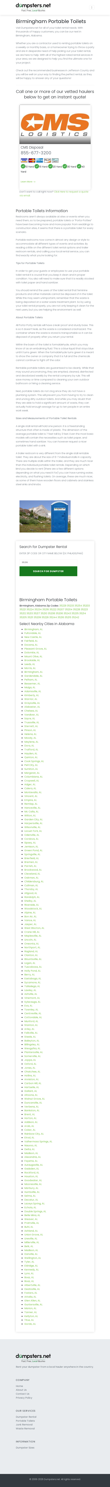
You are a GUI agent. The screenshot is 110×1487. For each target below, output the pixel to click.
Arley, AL (29, 1029)
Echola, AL (30, 1207)
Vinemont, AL (32, 998)
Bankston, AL (31, 1110)
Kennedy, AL (31, 1269)
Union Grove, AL (33, 1234)
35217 (36, 613)
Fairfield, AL (31, 641)
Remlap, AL (30, 804)
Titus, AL (29, 1320)
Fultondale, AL (32, 633)
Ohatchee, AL (32, 1071)
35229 (62, 605)
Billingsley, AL (32, 1044)
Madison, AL (31, 1153)
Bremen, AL (31, 862)
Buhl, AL (28, 1227)
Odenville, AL (31, 835)
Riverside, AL (31, 905)
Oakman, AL (31, 877)
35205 (23, 617)
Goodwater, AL (33, 1180)
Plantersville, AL (33, 1052)
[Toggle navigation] (91, 7)
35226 (45, 617)
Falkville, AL (31, 1033)
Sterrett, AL (31, 726)
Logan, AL (29, 963)
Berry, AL (29, 974)
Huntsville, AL (32, 1192)
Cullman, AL (31, 885)
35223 (84, 609)
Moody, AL (30, 738)
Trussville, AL (31, 722)
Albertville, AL (32, 1285)
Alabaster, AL (32, 707)
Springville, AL (32, 854)
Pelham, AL (30, 679)
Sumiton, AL (31, 769)
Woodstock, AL (33, 908)
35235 (75, 613)
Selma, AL (30, 1196)
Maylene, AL (31, 742)
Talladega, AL (32, 986)
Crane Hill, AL (32, 932)
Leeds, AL (29, 664)
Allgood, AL (30, 893)
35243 (67, 613)
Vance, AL (30, 920)
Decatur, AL (31, 1199)
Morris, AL (30, 668)
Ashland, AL (31, 1231)
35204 (68, 609)
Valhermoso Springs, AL (38, 1141)
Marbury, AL (31, 1188)
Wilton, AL (30, 815)
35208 (51, 613)
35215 (68, 617)
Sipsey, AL (30, 842)
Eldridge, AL (31, 1265)
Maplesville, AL (32, 936)
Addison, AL (31, 1122)
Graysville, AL (32, 703)
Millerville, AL (31, 1242)
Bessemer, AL (32, 683)
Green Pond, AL (33, 850)
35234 (38, 609)
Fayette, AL (31, 1161)
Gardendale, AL (33, 676)
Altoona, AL (31, 1095)
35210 (44, 613)
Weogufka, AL (32, 1048)
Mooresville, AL (33, 1184)
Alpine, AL (30, 912)
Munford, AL (31, 1021)
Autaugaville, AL (33, 1165)
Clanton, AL (31, 955)
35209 (37, 617)
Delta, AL (29, 1149)
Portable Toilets (25, 1421)
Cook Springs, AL (34, 761)
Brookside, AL (32, 660)
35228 (76, 609)
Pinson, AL (30, 730)
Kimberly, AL (31, 695)
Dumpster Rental (26, 1417)
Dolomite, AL (31, 652)
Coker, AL (29, 1130)
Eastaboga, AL (32, 978)
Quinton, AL (31, 757)
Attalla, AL (30, 1297)
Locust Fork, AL (33, 831)
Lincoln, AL (30, 939)
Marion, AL (30, 1308)
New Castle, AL (33, 637)
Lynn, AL (29, 1273)
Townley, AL (31, 1009)
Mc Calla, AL (31, 811)
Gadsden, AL (31, 1168)
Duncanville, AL (33, 1102)
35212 (22, 613)
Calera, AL (30, 788)
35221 (22, 609)
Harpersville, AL (33, 823)
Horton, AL (30, 1118)
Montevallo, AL (33, 792)
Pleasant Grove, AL (35, 648)
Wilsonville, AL (32, 827)
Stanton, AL (31, 1025)
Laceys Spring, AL (34, 1203)
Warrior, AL (30, 699)
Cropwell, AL (31, 780)
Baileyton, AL (31, 1040)
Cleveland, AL (32, 873)
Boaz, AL (29, 1277)
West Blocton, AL (34, 928)
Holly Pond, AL (32, 971)
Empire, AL (30, 800)
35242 (75, 617)
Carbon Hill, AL (32, 1083)
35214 (82, 613)
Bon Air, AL (30, 916)
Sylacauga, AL (32, 1002)
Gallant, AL (30, 1091)
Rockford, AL (31, 1172)
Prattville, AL (31, 1223)
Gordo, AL (30, 1324)
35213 (29, 613)
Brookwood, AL (33, 870)
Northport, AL (32, 947)
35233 (70, 605)
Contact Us (22, 1394)
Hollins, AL (30, 1075)
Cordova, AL (31, 839)
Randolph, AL (32, 897)
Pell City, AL (31, 765)
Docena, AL (31, 645)
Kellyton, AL (31, 1316)
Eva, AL (28, 1005)
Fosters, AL (30, 1293)
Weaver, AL (31, 1219)
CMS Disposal (32, 147)
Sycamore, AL (32, 982)
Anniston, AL (31, 1079)
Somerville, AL (32, 1056)
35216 (61, 617)
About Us (21, 1390)
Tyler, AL (29, 1262)
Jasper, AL (30, 924)
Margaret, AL (32, 773)
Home (19, 1386)
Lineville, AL (30, 1238)
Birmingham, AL (33, 629)
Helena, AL (30, 734)
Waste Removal (25, 1428)
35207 (60, 609)
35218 (45, 609)
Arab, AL (29, 1126)
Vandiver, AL (31, 714)
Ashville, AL (30, 994)
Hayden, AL (30, 753)
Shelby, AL (30, 901)
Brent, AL (29, 1114)
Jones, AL (29, 1068)
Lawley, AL (30, 990)
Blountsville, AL (33, 959)
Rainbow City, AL (34, 1134)
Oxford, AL (30, 1064)
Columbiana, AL (33, 776)
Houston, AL (31, 1176)
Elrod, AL (29, 1137)
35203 (86, 605)
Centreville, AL (32, 1013)
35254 (78, 605)
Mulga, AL (29, 687)
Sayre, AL (29, 718)
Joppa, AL (30, 1060)
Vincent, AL (30, 796)
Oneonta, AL (31, 943)
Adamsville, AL (32, 691)
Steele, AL (30, 1036)
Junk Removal (24, 1424)
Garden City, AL (33, 819)
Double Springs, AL (35, 1211)
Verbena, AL (31, 1106)
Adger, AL (29, 784)
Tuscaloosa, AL (33, 967)
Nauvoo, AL (30, 1145)
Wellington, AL (32, 1258)
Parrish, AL (30, 866)
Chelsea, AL (31, 710)
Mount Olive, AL (33, 656)
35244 (53, 617)
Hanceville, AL (32, 808)
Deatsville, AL (32, 1289)
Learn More (28, 181)
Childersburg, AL (34, 881)
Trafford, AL (31, 749)
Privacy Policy (24, 1398)
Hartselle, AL (31, 1087)
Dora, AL (29, 745)
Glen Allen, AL (32, 1300)
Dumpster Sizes (25, 1447)
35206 (59, 613)
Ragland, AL (31, 951)
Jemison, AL (31, 846)
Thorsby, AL (31, 889)
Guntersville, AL (33, 1304)
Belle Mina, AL (32, 1215)
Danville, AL (31, 1254)
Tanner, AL (30, 1312)
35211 (30, 617)
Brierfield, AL (31, 858)
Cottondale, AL (33, 1017)
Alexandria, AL (32, 1157)
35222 (52, 609)
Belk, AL (28, 1246)
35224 (30, 609)
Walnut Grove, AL (34, 1099)
